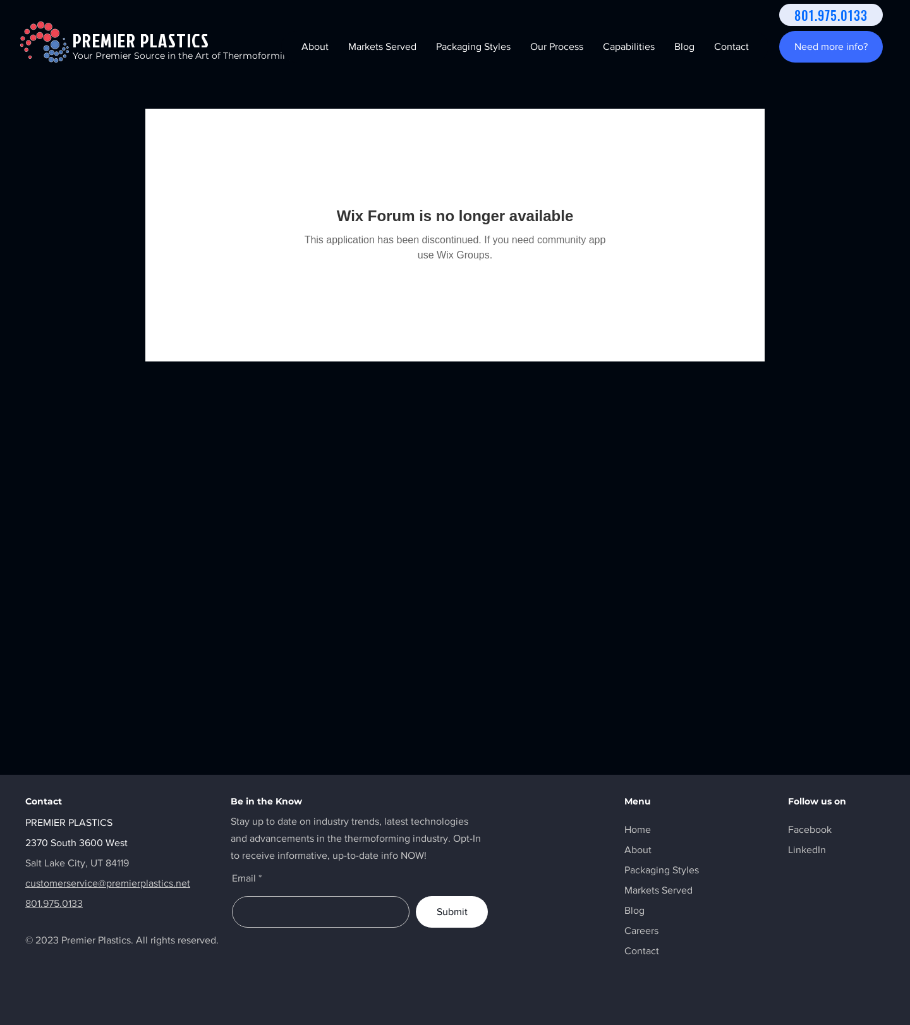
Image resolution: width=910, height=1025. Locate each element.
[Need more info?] (831, 47)
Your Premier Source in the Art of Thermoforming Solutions (206, 55)
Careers (641, 930)
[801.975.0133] (831, 15)
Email (244, 878)
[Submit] (452, 912)
